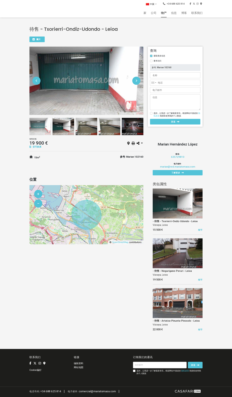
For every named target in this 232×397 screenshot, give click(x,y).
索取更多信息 (159, 56)
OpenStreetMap (120, 242)
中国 (151, 4)
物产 (164, 13)
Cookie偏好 (35, 370)
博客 (184, 13)
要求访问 (157, 61)
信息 (174, 13)
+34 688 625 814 (174, 3)
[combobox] (175, 82)
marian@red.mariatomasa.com (177, 166)
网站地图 (78, 367)
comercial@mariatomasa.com (97, 391)
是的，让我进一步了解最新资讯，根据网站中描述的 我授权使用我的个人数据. (177, 114)
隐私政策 (185, 371)
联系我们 (197, 13)
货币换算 (35, 146)
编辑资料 (78, 363)
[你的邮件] (160, 365)
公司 (153, 13)
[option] (86, 81)
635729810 (177, 156)
